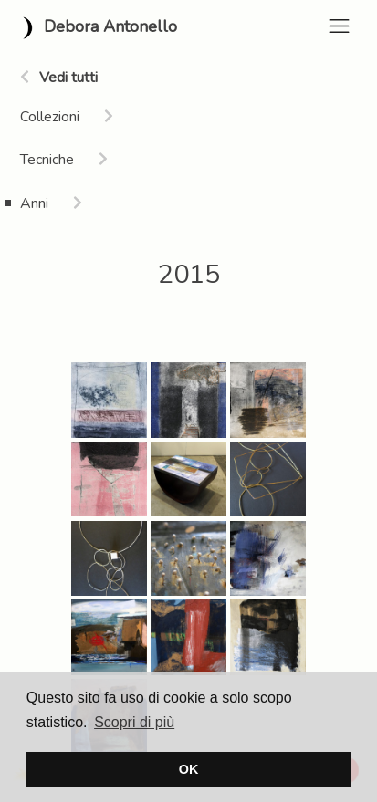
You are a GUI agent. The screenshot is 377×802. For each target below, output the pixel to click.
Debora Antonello (96, 28)
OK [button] (189, 769)
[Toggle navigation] (339, 26)
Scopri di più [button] (134, 722)
